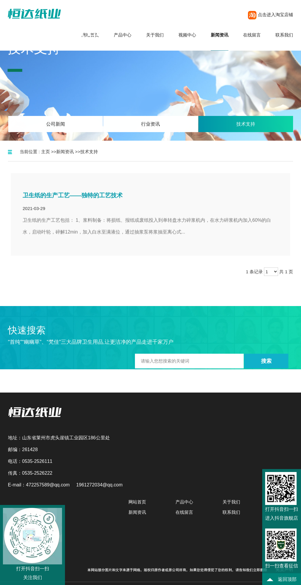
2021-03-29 (34, 214)
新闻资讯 (65, 157)
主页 (45, 157)
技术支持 (89, 157)
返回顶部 (281, 579)
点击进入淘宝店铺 (270, 14)
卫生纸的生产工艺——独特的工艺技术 (73, 201)
